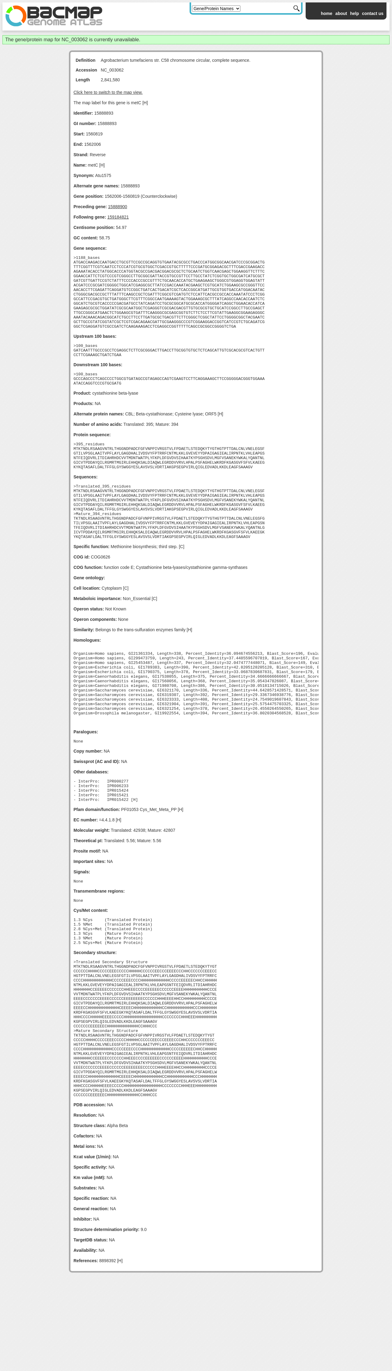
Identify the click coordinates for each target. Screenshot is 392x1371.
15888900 (117, 206)
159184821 (118, 217)
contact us (372, 13)
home (326, 13)
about (341, 13)
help (354, 13)
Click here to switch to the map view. (108, 92)
